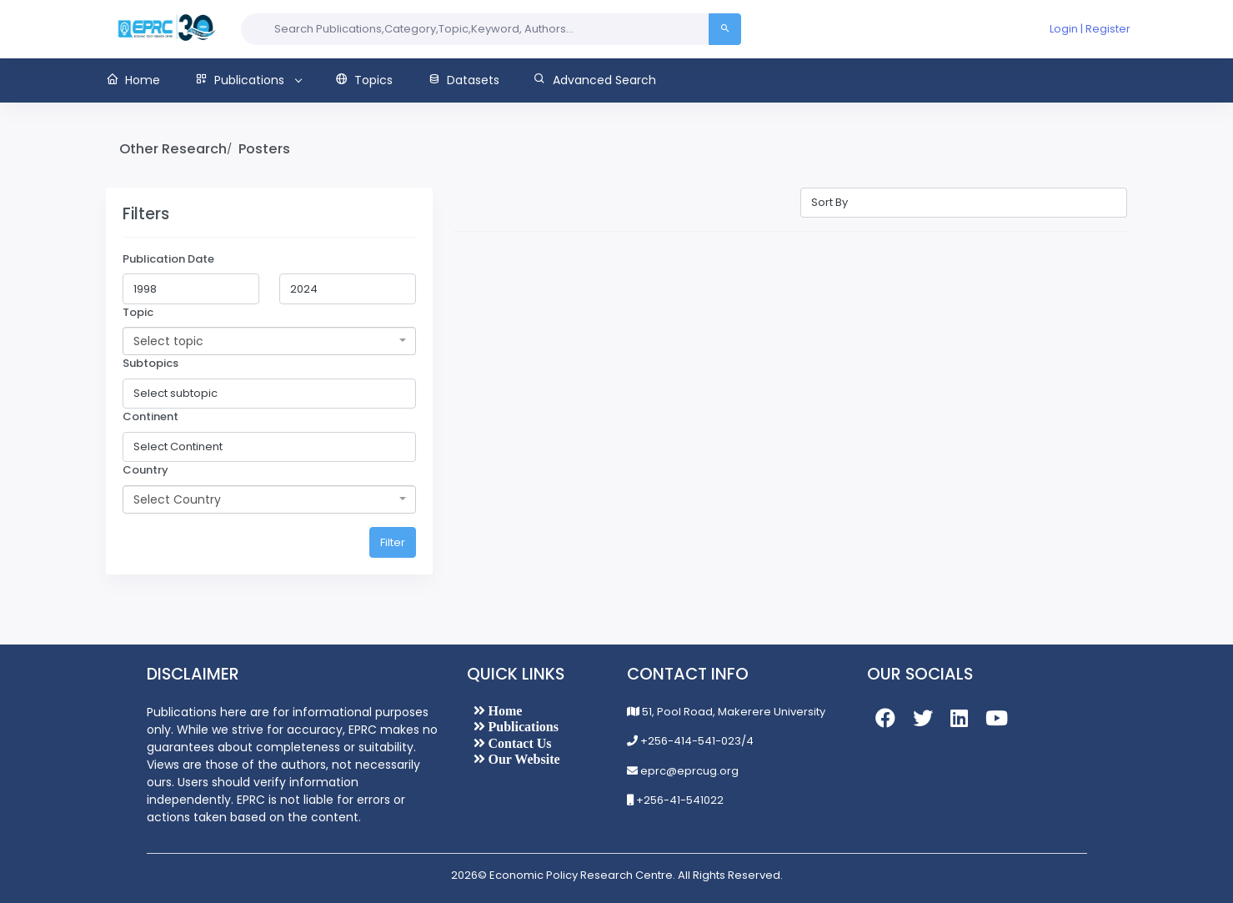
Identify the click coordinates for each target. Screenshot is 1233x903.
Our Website (522, 758)
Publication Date (168, 259)
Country (145, 470)
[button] (142, 80)
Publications (522, 726)
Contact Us (518, 743)
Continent (150, 416)
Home (504, 710)
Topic (138, 312)
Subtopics (150, 363)
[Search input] (475, 29)
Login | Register (1090, 29)
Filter (392, 542)
